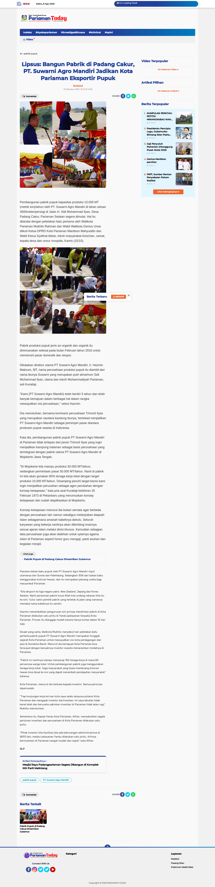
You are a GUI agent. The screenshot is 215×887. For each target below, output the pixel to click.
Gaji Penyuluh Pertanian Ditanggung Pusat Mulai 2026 (160, 146)
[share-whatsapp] (133, 96)
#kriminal (95, 32)
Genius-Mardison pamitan (156, 160)
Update (118, 296)
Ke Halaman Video (168, 69)
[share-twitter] (128, 96)
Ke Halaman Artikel (168, 91)
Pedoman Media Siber (182, 867)
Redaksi (175, 859)
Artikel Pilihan (152, 82)
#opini (109, 32)
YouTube (55, 871)
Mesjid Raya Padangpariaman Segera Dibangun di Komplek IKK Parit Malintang (61, 766)
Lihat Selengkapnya (168, 191)
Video (29, 39)
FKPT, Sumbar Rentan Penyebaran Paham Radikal (159, 177)
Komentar (29, 96)
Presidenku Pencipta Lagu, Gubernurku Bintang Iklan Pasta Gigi (158, 131)
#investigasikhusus (73, 32)
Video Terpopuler (154, 61)
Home (26, 3)
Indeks (27, 32)
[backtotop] (107, 848)
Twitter (42, 871)
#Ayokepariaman (46, 32)
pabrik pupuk (29, 780)
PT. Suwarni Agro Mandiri (56, 780)
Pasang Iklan (177, 863)
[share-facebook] (123, 96)
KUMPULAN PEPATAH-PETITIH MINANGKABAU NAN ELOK (160, 116)
